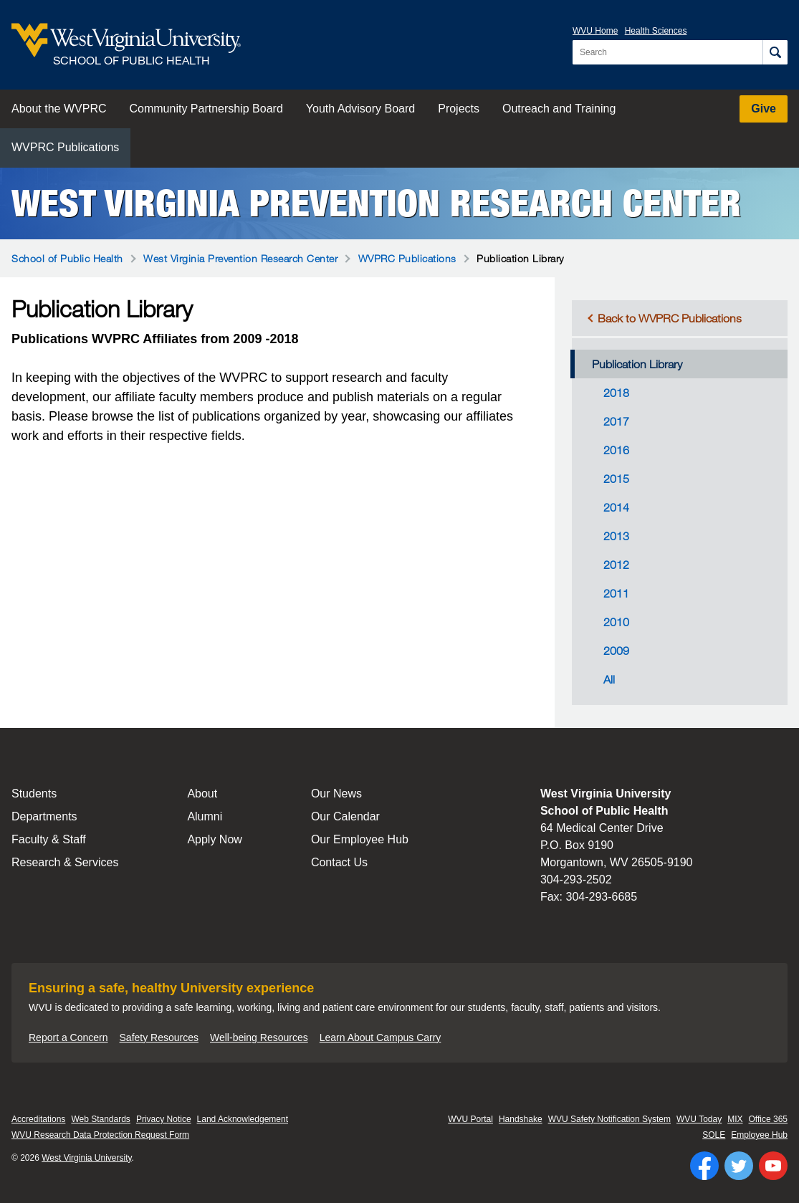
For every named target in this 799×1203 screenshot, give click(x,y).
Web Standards (100, 1119)
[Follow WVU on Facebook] (704, 1165)
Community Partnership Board (206, 108)
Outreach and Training (559, 108)
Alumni (204, 816)
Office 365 (768, 1119)
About (202, 793)
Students (34, 793)
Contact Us (339, 862)
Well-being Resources (259, 1037)
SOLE (713, 1135)
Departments (44, 816)
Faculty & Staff (48, 839)
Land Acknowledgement (242, 1119)
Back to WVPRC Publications (670, 318)
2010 (616, 621)
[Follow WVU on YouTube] (773, 1165)
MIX (734, 1119)
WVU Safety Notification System (609, 1119)
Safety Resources (159, 1037)
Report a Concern (68, 1037)
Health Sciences (656, 31)
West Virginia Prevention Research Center (376, 203)
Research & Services (64, 862)
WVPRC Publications (65, 147)
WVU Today (699, 1119)
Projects (458, 108)
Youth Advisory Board (360, 108)
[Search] (775, 52)
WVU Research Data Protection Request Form (100, 1135)
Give (763, 108)
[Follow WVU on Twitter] (738, 1165)
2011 (616, 593)
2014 (616, 507)
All (609, 679)
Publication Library (637, 364)
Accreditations (38, 1119)
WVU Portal (470, 1119)
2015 (616, 478)
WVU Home (595, 31)
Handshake (520, 1119)
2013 (616, 535)
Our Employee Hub (359, 839)
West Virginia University (86, 1158)
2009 (616, 650)
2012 (616, 564)
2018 (616, 392)
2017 (616, 421)
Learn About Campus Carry (380, 1037)
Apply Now (214, 839)
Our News (336, 793)
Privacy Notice (163, 1119)
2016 (616, 450)
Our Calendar (345, 816)
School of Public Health (67, 258)
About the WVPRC (59, 108)
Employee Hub (759, 1135)
